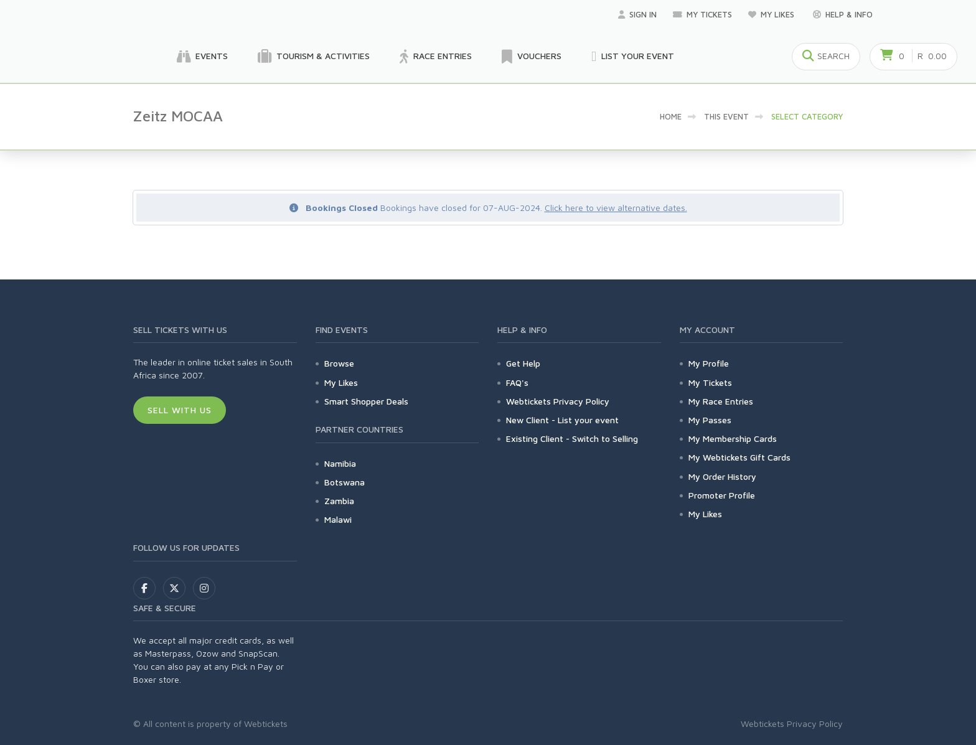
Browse (339, 363)
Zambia (339, 500)
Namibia (340, 463)
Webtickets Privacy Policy (557, 401)
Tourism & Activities (314, 56)
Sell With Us (180, 410)
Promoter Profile (721, 495)
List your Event (632, 56)
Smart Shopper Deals (366, 401)
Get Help (523, 363)
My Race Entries (720, 401)
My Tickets (702, 14)
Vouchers (531, 56)
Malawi (338, 519)
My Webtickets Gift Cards (739, 457)
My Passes (709, 420)
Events (202, 56)
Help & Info (843, 14)
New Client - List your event (562, 420)
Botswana (344, 482)
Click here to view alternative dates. (616, 207)
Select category (807, 116)
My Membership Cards (732, 438)
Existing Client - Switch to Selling (572, 438)
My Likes (772, 14)
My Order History (722, 476)
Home (671, 116)
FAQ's (517, 382)
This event (726, 116)
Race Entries (436, 56)
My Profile (708, 363)
